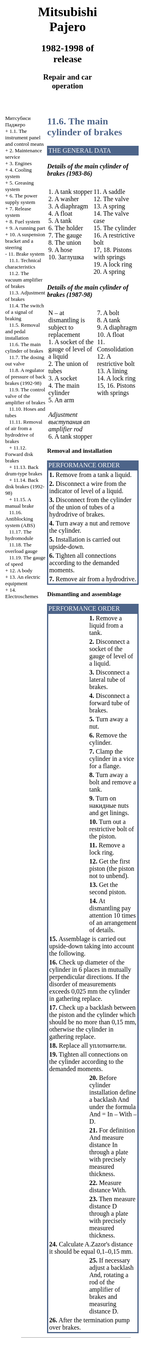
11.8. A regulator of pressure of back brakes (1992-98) (25, 376)
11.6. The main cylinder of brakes (24, 347)
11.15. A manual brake (19, 502)
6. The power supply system (21, 199)
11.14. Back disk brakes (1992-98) (25, 486)
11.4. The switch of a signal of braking (24, 312)
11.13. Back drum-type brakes (23, 470)
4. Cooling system (18, 173)
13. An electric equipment (23, 580)
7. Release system (18, 212)
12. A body (20, 570)
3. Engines (20, 163)
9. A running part (27, 228)
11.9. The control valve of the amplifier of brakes (25, 396)
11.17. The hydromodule (19, 535)
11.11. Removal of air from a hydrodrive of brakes (23, 431)
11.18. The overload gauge (21, 548)
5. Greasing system (19, 186)
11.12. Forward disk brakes (19, 454)
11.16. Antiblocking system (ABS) (20, 518)
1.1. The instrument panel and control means (24, 137)
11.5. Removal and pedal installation (22, 331)
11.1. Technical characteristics (23, 263)
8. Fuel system (24, 222)
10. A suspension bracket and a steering (25, 240)
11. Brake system (26, 254)
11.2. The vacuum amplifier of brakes (24, 279)
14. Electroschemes (22, 593)
